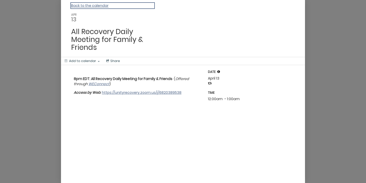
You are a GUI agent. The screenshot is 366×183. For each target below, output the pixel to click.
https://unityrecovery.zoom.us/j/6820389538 (141, 92)
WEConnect (98, 83)
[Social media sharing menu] (112, 61)
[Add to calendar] (82, 61)
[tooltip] (218, 71)
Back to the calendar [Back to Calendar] (90, 5)
